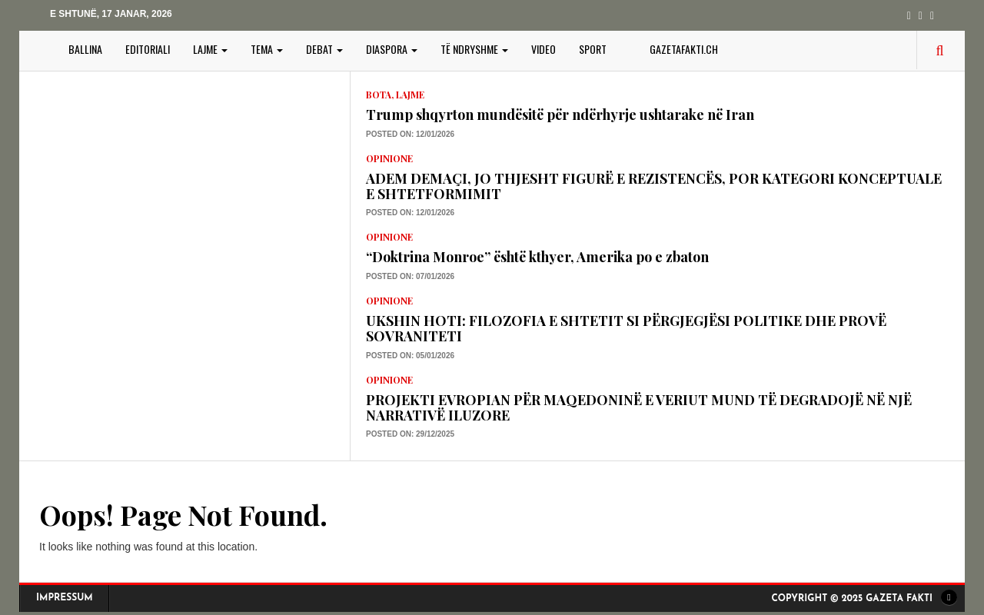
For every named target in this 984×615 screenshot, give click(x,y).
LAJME (210, 49)
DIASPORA (391, 49)
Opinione (389, 158)
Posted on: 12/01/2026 (410, 134)
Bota (378, 94)
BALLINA (85, 49)
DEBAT (324, 49)
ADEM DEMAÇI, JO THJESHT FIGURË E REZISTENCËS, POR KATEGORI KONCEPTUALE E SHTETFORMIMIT (654, 186)
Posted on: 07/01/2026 (410, 276)
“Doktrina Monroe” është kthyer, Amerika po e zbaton (537, 257)
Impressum (64, 598)
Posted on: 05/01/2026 (410, 355)
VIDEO (543, 49)
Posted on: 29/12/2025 (410, 434)
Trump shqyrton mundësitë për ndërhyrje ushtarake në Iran (560, 114)
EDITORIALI (147, 49)
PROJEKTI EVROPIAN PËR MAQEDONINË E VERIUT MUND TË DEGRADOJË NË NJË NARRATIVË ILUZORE (639, 407)
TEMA (267, 49)
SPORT (593, 49)
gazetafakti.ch (684, 49)
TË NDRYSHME (474, 49)
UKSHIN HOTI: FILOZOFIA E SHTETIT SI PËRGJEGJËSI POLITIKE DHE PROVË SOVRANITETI (626, 328)
